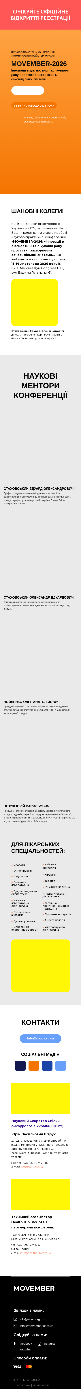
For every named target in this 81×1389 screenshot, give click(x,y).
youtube (25, 1349)
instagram (50, 1343)
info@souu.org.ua (31, 1167)
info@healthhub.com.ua (35, 1253)
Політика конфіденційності (31, 1385)
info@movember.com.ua (37, 1326)
